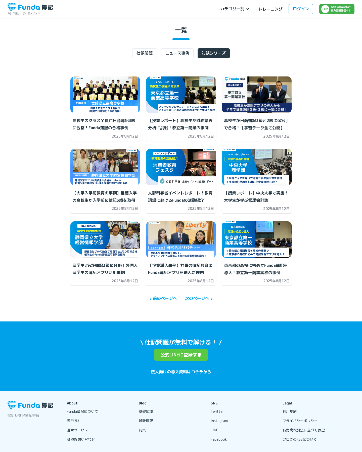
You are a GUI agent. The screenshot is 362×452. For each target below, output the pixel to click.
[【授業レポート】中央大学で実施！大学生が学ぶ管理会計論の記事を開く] (257, 167)
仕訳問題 (145, 53)
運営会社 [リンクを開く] (74, 420)
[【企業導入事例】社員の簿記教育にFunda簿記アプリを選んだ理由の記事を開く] (181, 239)
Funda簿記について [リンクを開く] (82, 411)
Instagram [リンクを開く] (219, 420)
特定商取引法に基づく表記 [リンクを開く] (304, 430)
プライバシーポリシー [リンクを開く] (300, 420)
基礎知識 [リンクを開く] (146, 411)
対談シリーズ (214, 53)
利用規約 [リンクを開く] (290, 411)
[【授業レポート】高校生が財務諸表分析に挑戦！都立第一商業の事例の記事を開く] (181, 94)
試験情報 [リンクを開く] (146, 420)
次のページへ (199, 298)
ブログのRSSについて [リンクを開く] (300, 439)
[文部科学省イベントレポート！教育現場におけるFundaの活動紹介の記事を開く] (181, 167)
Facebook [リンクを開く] (219, 439)
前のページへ (162, 298)
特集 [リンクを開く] (142, 430)
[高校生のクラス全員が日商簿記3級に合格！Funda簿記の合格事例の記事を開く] (105, 94)
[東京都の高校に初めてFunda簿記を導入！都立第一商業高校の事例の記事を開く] (257, 239)
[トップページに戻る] (30, 7)
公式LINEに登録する (181, 355)
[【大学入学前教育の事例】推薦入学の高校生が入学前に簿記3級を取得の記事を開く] (105, 167)
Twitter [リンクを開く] (217, 411)
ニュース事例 (177, 53)
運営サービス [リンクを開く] (77, 430)
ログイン (301, 9)
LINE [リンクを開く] (214, 430)
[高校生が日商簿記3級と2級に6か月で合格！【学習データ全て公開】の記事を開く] (257, 94)
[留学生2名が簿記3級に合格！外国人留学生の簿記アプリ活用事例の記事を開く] (105, 239)
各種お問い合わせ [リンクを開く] (81, 439)
